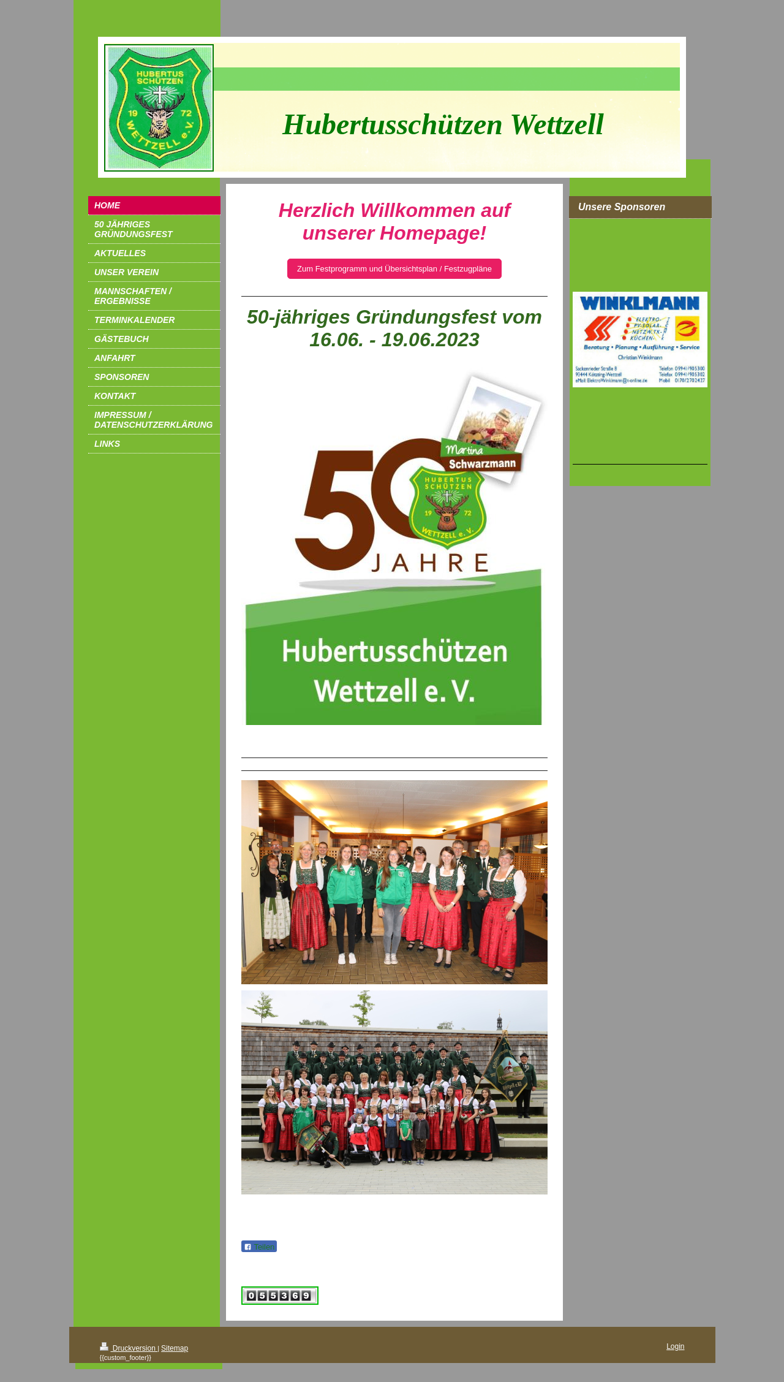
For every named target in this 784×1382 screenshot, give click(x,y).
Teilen (259, 1246)
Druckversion (129, 1348)
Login (675, 1346)
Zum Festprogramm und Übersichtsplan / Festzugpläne (394, 268)
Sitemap (174, 1348)
